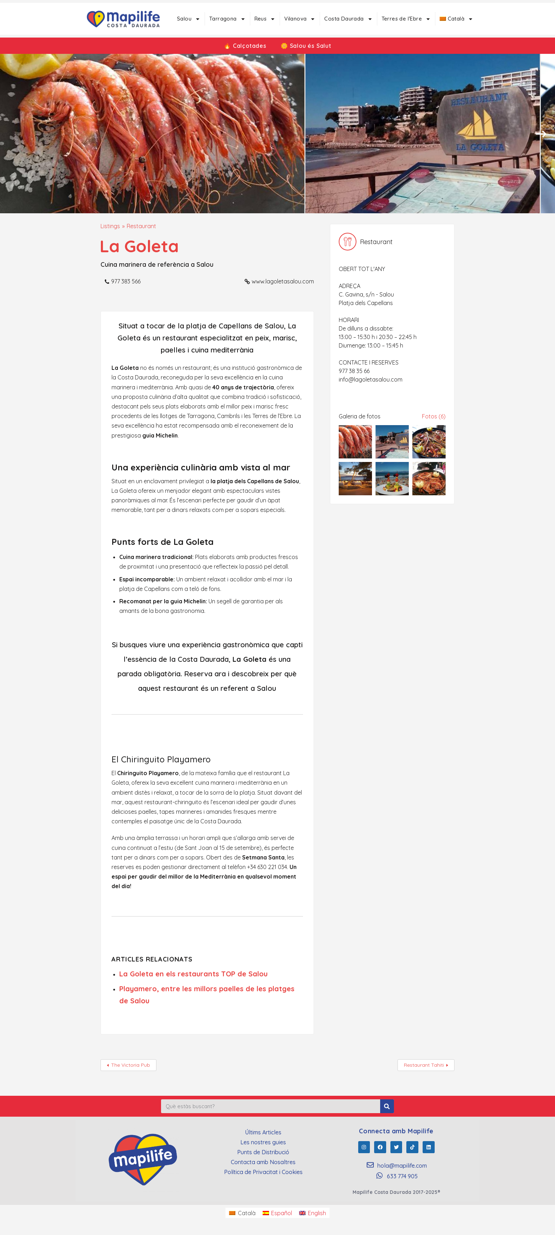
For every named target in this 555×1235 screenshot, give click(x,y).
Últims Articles (263, 1132)
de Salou (251, 973)
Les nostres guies (263, 1142)
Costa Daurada (348, 19)
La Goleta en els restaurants (170, 973)
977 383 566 (126, 281)
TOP (228, 973)
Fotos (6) (434, 416)
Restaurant (141, 226)
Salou (188, 19)
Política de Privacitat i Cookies (263, 1171)
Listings (110, 226)
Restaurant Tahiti (424, 1065)
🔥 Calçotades (245, 45)
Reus (265, 19)
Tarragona (227, 19)
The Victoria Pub (130, 1065)
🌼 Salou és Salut (306, 45)
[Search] (387, 1106)
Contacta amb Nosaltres (263, 1162)
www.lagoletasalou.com (283, 281)
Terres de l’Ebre (406, 19)
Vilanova (299, 19)
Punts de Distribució (263, 1152)
